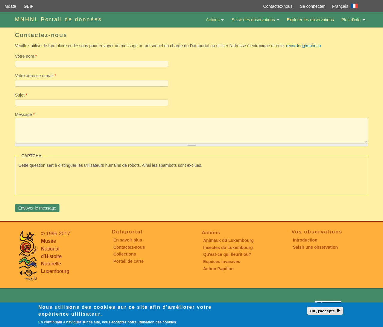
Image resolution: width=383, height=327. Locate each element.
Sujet (21, 95)
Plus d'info (351, 22)
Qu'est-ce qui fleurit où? (227, 254)
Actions (212, 22)
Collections (124, 254)
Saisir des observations (253, 22)
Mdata (10, 6)
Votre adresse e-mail (35, 75)
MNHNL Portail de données (58, 19)
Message (25, 114)
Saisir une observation (315, 247)
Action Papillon (218, 268)
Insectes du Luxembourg (228, 247)
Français (340, 6)
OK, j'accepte (322, 311)
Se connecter (312, 6)
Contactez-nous (277, 6)
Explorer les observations (310, 19)
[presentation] (64, 180)
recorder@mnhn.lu (303, 45)
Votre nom (26, 56)
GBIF (29, 6)
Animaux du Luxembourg (228, 240)
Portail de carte (128, 261)
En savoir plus (127, 240)
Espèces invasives (221, 261)
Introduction (305, 240)
